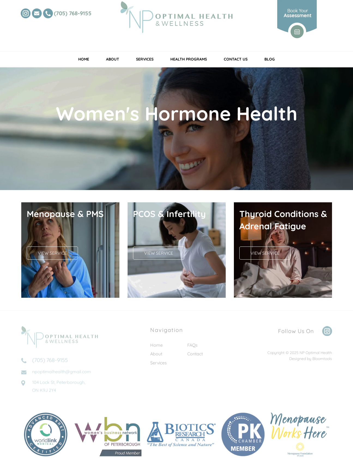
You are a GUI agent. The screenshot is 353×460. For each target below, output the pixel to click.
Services (144, 59)
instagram (26, 13)
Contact (195, 355)
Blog (269, 59)
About (112, 59)
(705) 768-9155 (73, 13)
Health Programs (188, 59)
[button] (52, 253)
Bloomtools (322, 359)
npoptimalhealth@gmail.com (61, 374)
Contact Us (236, 59)
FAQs (192, 346)
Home (83, 59)
